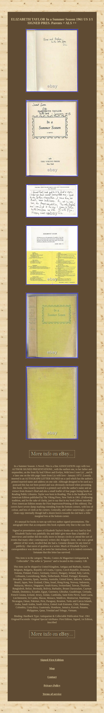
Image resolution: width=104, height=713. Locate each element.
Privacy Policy (52, 685)
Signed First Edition (52, 659)
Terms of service (52, 693)
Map (52, 668)
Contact (52, 676)
